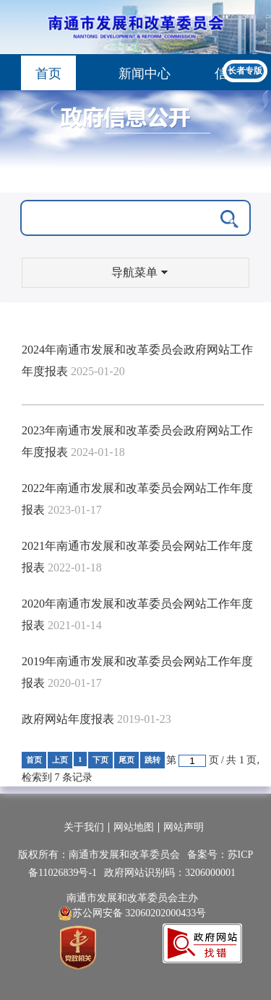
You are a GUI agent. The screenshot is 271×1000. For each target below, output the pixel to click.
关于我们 (84, 827)
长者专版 (245, 71)
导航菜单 (139, 272)
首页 (48, 73)
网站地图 (133, 827)
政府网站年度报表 (68, 719)
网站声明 (183, 827)
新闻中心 (145, 73)
